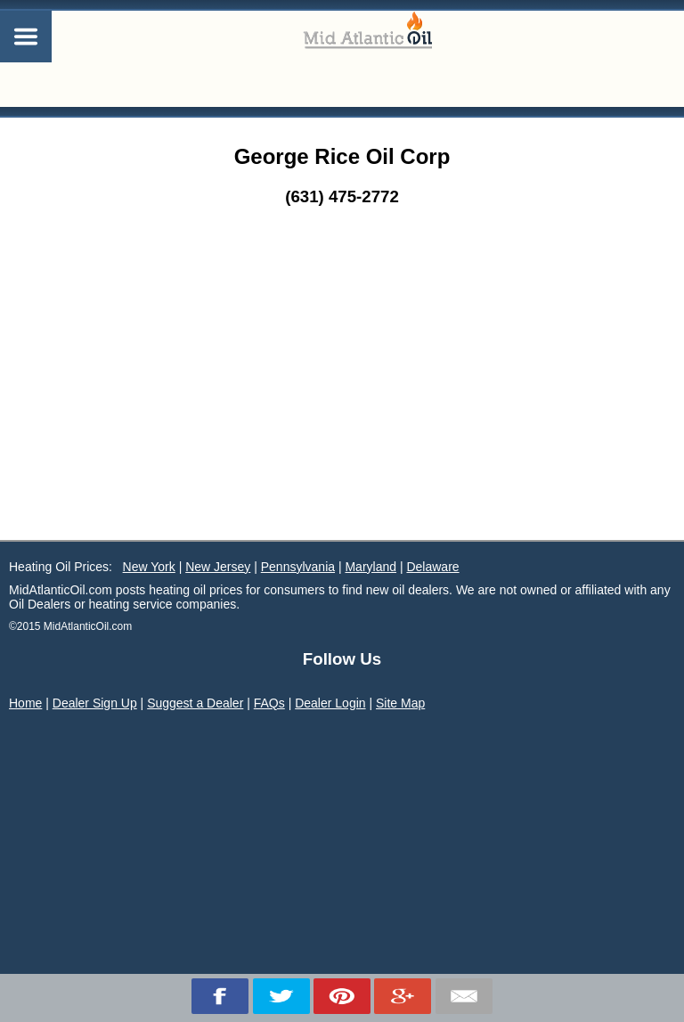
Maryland (370, 567)
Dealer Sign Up (95, 703)
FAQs (269, 703)
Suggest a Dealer (195, 703)
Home (25, 703)
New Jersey (217, 567)
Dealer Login (330, 703)
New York (149, 567)
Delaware (432, 567)
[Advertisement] (342, 406)
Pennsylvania (298, 567)
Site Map (400, 703)
